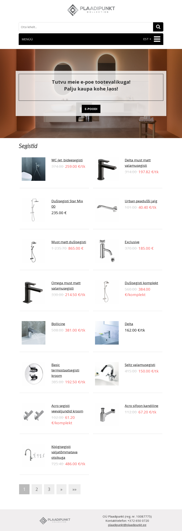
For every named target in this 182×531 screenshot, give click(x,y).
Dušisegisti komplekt (141, 283)
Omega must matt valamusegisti (66, 286)
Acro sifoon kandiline (141, 405)
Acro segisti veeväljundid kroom (67, 408)
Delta (129, 323)
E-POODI (91, 109)
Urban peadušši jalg (141, 201)
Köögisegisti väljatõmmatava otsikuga (64, 452)
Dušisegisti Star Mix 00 (67, 204)
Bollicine (58, 323)
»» (75, 489)
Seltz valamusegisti (140, 364)
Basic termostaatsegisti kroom (65, 370)
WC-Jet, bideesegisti (67, 160)
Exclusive (132, 242)
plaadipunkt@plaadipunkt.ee (127, 525)
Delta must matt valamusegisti (138, 163)
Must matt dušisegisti (68, 242)
